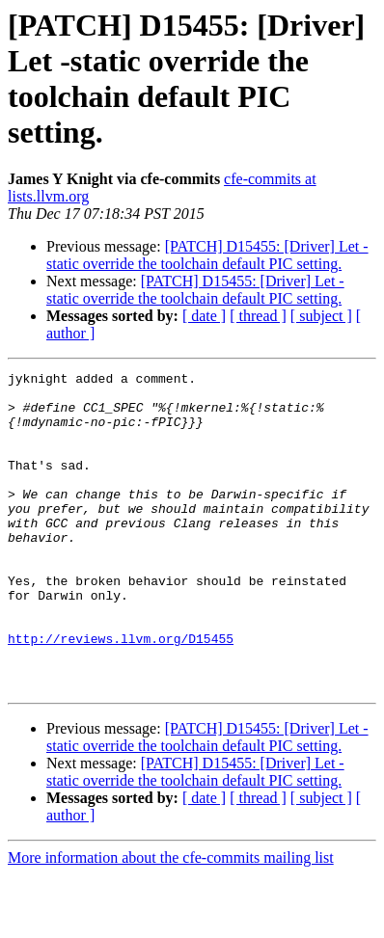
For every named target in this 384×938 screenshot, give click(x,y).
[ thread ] (258, 316)
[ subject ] (321, 316)
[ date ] (204, 316)
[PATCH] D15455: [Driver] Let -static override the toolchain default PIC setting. (207, 255)
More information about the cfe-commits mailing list (171, 921)
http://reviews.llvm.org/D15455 (120, 693)
